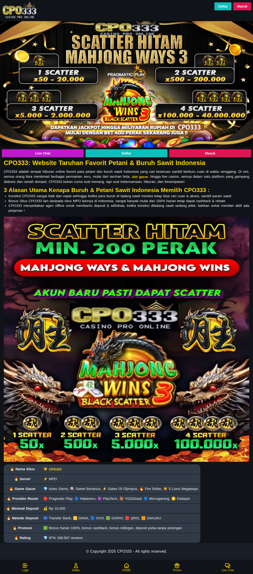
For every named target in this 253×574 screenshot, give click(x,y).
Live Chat (42, 153)
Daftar (223, 6)
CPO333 (55, 469)
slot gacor (140, 177)
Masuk (242, 6)
